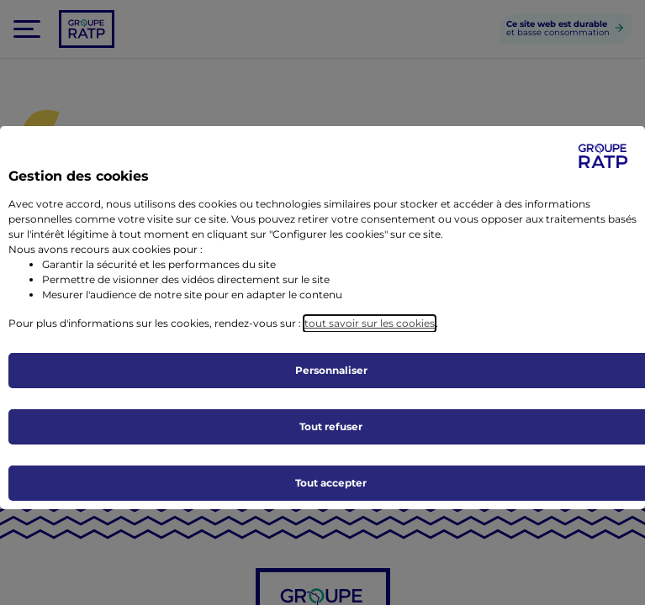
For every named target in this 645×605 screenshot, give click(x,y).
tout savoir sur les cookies (369, 323)
